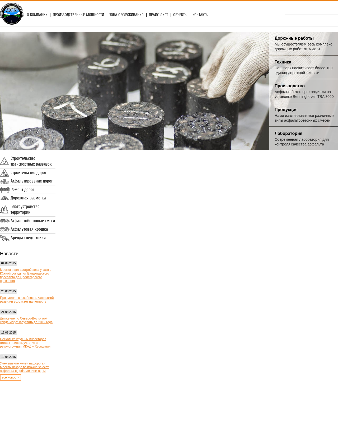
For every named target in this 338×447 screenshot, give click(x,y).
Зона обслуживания (126, 15)
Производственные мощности (78, 15)
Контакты (200, 15)
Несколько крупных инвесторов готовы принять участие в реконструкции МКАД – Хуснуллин (25, 342)
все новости (11, 377)
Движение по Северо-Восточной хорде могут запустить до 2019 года (26, 320)
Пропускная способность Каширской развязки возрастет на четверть (27, 299)
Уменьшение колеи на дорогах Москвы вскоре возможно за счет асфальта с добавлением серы (24, 367)
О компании (37, 15)
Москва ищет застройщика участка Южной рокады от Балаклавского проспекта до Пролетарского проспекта (25, 275)
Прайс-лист (158, 15)
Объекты (180, 15)
